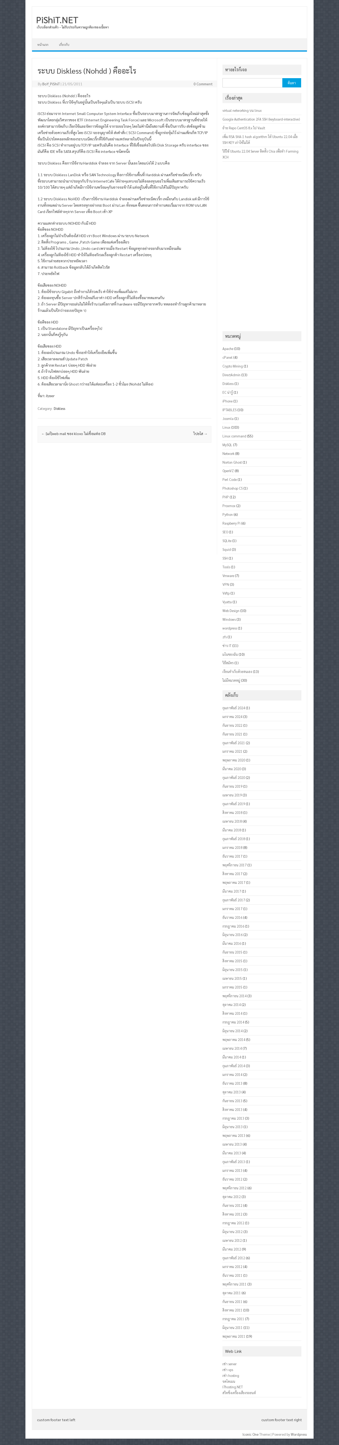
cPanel (227, 357)
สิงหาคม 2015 (232, 961)
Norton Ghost (232, 462)
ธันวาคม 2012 (232, 1179)
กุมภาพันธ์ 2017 (233, 900)
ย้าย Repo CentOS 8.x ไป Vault (243, 128)
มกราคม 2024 (232, 716)
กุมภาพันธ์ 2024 (233, 708)
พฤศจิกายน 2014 (234, 996)
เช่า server (229, 1364)
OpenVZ (228, 470)
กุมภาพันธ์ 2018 (233, 838)
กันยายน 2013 (232, 1100)
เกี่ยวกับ (64, 44)
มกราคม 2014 (232, 1074)
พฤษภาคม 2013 (233, 1135)
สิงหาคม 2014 (232, 1013)
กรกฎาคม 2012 (233, 1223)
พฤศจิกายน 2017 (234, 865)
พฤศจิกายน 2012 (234, 1188)
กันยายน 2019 (232, 786)
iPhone (227, 401)
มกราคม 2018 (232, 847)
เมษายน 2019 (232, 795)
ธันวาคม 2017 (232, 856)
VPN (225, 584)
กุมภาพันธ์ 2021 (233, 743)
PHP (225, 497)
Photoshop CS (232, 488)
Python (227, 514)
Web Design (230, 610)
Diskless (59, 408)
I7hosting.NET (232, 1387)
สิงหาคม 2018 (232, 812)
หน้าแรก (42, 44)
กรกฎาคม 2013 (233, 1118)
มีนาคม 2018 (231, 830)
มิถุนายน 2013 (232, 1126)
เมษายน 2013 (232, 1144)
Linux (226, 427)
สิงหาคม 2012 (232, 1214)
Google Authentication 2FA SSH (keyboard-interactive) (261, 119)
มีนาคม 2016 (231, 943)
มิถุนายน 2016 (232, 934)
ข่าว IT (226, 645)
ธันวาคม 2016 (232, 917)
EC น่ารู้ (227, 392)
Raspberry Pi (231, 523)
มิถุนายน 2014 (232, 1031)
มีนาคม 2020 (231, 768)
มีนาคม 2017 (231, 891)
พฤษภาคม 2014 (233, 1039)
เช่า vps (227, 1369)
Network (228, 453)
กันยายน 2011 (232, 1301)
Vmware (228, 575)
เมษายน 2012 (232, 1240)
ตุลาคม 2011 (231, 1293)
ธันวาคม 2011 (232, 1275)
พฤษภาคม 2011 (233, 1336)
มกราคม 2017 (232, 908)
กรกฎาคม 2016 (233, 926)
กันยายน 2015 (232, 952)
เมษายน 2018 (232, 821)
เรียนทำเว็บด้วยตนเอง (237, 671)
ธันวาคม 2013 (232, 1083)
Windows (229, 619)
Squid (226, 549)
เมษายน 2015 (232, 978)
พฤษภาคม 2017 (233, 882)
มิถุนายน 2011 (232, 1327)
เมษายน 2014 (232, 1048)
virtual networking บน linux (242, 110)
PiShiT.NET (57, 19)
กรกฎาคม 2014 (233, 1022)
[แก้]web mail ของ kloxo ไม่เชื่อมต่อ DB (73, 433)
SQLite (226, 540)
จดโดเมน (228, 1381)
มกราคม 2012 (232, 1266)
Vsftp (226, 593)
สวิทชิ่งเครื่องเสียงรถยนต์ (239, 1392)
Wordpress (299, 1434)
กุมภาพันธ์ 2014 (233, 1065)
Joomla (228, 418)
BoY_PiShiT (51, 83)
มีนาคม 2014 (231, 1057)
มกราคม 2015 (232, 987)
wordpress (229, 628)
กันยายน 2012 (232, 1205)
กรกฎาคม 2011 (233, 1319)
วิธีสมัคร (228, 663)
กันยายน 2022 (232, 725)
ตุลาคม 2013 (231, 1092)
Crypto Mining (232, 366)
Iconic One (250, 1434)
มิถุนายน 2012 (232, 1231)
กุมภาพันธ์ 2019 (233, 803)
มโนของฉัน (230, 654)
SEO (225, 532)
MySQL (227, 444)
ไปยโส (200, 433)
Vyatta (227, 602)
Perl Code (229, 479)
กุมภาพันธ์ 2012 (233, 1258)
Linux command (234, 436)
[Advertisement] (124, 502)
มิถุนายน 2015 (232, 969)
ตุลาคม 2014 (231, 1004)
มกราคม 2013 (232, 1170)
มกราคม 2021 (232, 751)
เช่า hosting (230, 1375)
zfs (224, 637)
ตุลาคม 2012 (231, 1196)
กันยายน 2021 (232, 734)
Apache (227, 348)
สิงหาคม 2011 (232, 1310)
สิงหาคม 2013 (232, 1109)
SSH (225, 558)
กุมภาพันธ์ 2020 (233, 777)
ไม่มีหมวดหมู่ (231, 680)
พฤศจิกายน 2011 (234, 1284)
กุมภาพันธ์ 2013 (233, 1161)
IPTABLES (229, 409)
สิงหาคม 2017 (232, 873)
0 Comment (203, 83)
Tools (226, 567)
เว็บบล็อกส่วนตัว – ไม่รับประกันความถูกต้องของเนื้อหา (73, 27)
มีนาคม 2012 (231, 1249)
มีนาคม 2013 (231, 1153)
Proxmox (228, 505)
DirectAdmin (231, 375)
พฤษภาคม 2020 (233, 760)
